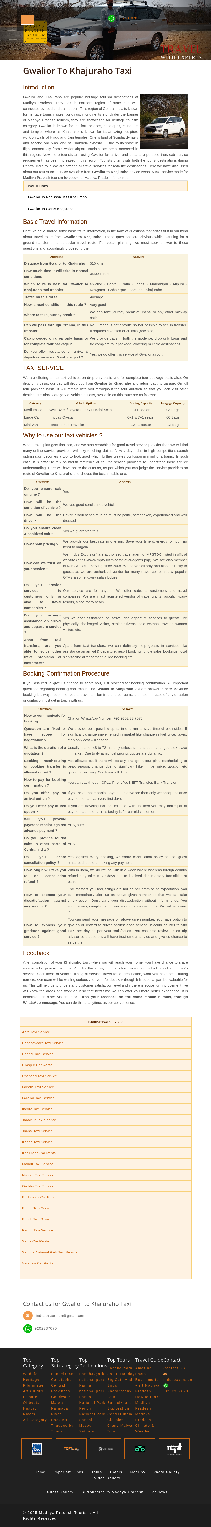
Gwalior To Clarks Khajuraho (51, 209)
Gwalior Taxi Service (38, 1098)
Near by (138, 1472)
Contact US (174, 1368)
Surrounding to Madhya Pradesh (113, 1492)
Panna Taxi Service (37, 1208)
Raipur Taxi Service (37, 1230)
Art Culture (33, 1391)
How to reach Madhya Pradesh (148, 1402)
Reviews (159, 1492)
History (30, 1408)
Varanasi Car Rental (38, 1263)
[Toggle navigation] (27, 20)
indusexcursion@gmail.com (61, 1316)
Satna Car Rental (36, 1241)
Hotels (116, 1472)
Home (40, 1472)
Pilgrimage (33, 1385)
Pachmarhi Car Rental (40, 1197)
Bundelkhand (63, 1374)
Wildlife (30, 1374)
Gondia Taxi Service (38, 1087)
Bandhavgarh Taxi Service (43, 1043)
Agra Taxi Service (36, 1032)
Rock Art (59, 1420)
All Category (35, 1420)
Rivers (29, 1414)
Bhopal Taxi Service (38, 1054)
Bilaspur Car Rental (37, 1065)
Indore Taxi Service (37, 1109)
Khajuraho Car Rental (39, 1153)
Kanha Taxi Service (37, 1142)
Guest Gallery (60, 1492)
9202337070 (40, 1328)
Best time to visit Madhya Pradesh (147, 1385)
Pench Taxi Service (37, 1219)
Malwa (57, 1402)
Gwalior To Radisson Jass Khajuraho (57, 197)
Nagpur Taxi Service (38, 1175)
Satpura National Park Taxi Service (50, 1252)
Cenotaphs (61, 1380)
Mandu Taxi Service (38, 1164)
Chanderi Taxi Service (39, 1076)
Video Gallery (107, 1478)
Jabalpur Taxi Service (39, 1120)
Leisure (30, 1397)
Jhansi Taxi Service (37, 1131)
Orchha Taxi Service (38, 1186)
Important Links (69, 1472)
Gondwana (61, 1397)
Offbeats (31, 1402)
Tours (97, 1472)
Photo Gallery (166, 1472)
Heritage (31, 1380)
